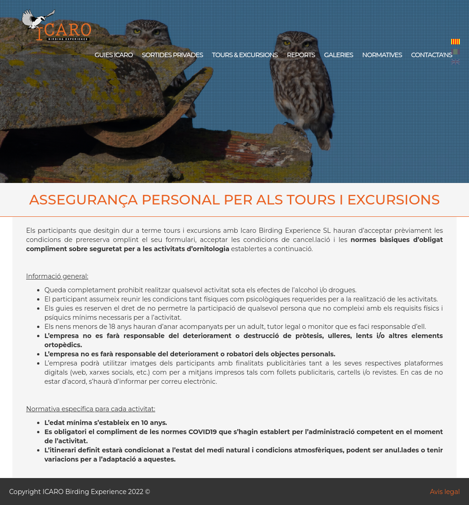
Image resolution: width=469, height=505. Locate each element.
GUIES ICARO (113, 55)
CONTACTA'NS (431, 55)
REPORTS (301, 55)
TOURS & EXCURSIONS (245, 55)
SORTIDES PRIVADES (172, 55)
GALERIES (338, 55)
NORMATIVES (382, 55)
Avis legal (445, 492)
